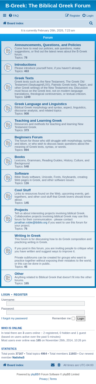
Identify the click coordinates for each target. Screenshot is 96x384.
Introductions (25, 64)
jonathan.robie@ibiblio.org (31, 222)
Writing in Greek (28, 236)
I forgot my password (14, 318)
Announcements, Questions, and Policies (48, 45)
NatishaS (18, 357)
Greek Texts (24, 78)
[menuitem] (13, 16)
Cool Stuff (23, 190)
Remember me (63, 318)
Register (21, 294)
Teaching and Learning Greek (38, 120)
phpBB (35, 374)
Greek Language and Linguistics (41, 104)
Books (20, 157)
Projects (21, 210)
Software (22, 173)
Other (19, 274)
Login (5, 294)
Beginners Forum (28, 137)
